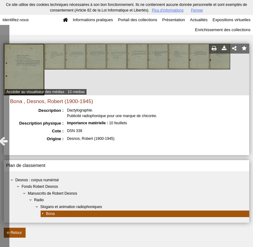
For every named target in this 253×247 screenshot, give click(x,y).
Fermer (197, 10)
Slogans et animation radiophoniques (71, 207)
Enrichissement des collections (223, 29)
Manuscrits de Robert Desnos (52, 193)
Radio (39, 200)
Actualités (198, 19)
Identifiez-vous (15, 19)
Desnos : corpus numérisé (37, 180)
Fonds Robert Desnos (40, 186)
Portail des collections (137, 19)
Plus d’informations (167, 10)
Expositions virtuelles (232, 19)
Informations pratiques (93, 19)
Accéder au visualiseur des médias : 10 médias (46, 92)
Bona (50, 213)
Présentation (173, 19)
